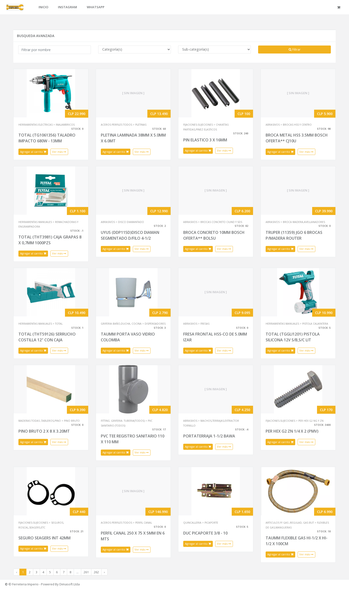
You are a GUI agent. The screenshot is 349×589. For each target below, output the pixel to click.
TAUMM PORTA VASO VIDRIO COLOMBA (128, 337)
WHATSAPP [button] (95, 7)
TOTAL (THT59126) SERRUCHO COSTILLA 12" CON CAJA (47, 337)
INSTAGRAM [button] (67, 7)
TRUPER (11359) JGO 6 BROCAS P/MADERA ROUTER (294, 235)
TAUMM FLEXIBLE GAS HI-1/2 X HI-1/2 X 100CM (296, 540)
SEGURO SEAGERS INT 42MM (44, 538)
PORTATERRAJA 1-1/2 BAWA (209, 436)
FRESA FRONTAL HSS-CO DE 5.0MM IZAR (215, 337)
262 (96, 572)
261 (86, 572)
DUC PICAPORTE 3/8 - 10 (205, 533)
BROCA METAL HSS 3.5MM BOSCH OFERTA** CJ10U (297, 138)
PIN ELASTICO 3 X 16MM (205, 140)
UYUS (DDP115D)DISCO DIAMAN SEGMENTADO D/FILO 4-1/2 (130, 235)
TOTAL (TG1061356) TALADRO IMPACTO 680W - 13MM (46, 138)
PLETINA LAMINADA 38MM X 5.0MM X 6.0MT (133, 138)
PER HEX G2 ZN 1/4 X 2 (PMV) (292, 431)
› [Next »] (104, 572)
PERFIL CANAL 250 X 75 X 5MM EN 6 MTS (133, 536)
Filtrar (295, 49)
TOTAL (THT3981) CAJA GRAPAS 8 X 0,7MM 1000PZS (49, 239)
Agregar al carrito (33, 151)
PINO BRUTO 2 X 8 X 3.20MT (44, 431)
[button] (339, 7)
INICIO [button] (43, 7)
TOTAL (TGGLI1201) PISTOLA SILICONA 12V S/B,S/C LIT (293, 337)
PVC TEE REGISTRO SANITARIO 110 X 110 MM (132, 438)
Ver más (59, 151)
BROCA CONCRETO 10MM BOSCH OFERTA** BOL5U (214, 235)
